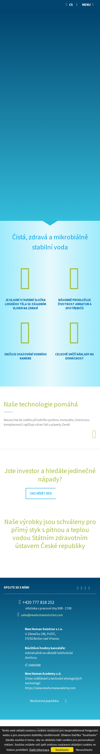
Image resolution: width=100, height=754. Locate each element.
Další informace (39, 750)
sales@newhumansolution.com (42, 615)
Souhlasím (62, 750)
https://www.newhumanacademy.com (50, 688)
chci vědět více (41, 493)
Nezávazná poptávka (44, 701)
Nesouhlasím (84, 750)
